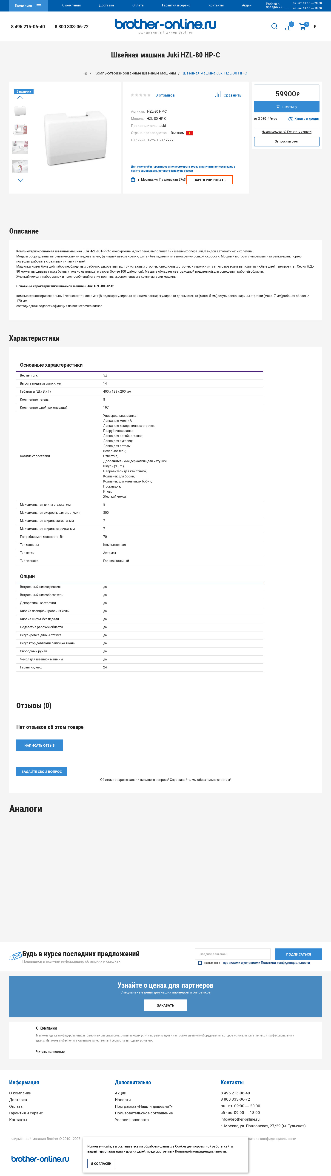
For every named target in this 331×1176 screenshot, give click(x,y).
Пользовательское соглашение (144, 1112)
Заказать (165, 1004)
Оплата (16, 1105)
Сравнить (228, 95)
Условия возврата (132, 1118)
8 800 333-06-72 (71, 26)
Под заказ (47, 915)
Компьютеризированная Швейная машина (47, 898)
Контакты (18, 1118)
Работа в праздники (274, 6)
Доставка (18, 1098)
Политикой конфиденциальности (200, 1151)
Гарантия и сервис (26, 1112)
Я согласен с (254, 961)
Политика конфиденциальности (269, 1137)
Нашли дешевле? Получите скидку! (286, 131)
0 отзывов (165, 95)
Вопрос (260, 204)
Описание (71, 204)
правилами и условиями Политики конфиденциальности (266, 961)
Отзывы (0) (197, 204)
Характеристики (134, 204)
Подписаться (298, 953)
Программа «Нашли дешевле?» (144, 1105)
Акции (120, 1092)
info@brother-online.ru (240, 1118)
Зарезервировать (209, 180)
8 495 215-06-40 (28, 26)
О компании (20, 1092)
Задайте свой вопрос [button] (42, 770)
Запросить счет (287, 141)
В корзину (286, 107)
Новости (123, 1098)
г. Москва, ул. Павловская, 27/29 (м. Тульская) (263, 1125)
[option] (20, 111)
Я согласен (101, 1163)
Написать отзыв (39, 744)
